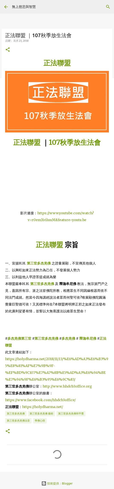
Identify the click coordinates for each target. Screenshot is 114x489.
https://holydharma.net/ (42, 407)
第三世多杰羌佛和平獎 (71, 413)
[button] (7, 50)
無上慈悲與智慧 (24, 7)
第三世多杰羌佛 (46, 338)
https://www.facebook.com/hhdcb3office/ (40, 400)
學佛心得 (40, 420)
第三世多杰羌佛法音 (18, 420)
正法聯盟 (26, 142)
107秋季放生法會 (75, 142)
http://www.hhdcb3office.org (67, 386)
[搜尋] (108, 7)
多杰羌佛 (68, 338)
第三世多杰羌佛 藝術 (41, 413)
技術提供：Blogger (57, 483)
